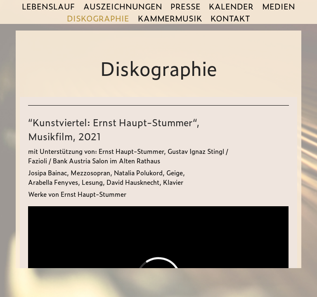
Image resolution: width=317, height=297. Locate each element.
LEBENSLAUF (48, 6)
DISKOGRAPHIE (98, 18)
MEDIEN (278, 6)
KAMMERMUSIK (170, 18)
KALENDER (231, 6)
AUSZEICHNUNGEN (122, 6)
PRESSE (185, 6)
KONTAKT (230, 18)
